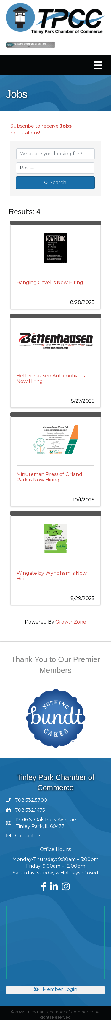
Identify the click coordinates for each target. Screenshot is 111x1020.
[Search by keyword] (55, 153)
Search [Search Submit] (55, 182)
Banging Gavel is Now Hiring (50, 282)
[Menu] (98, 65)
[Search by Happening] (55, 168)
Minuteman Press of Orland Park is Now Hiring (49, 477)
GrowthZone (70, 622)
